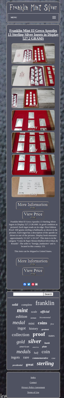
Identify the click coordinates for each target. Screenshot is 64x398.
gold (21, 341)
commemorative (40, 358)
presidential (18, 365)
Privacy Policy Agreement (33, 387)
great (29, 364)
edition (21, 316)
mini (31, 323)
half (36, 352)
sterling (45, 363)
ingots (15, 357)
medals (24, 351)
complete (26, 304)
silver (34, 341)
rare (26, 357)
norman (33, 318)
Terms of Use (33, 392)
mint (22, 310)
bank (47, 343)
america (36, 347)
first (52, 324)
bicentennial (45, 317)
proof (39, 334)
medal (19, 322)
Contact (33, 382)
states (51, 335)
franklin (44, 303)
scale (34, 311)
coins (42, 323)
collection (21, 334)
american (24, 346)
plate (44, 346)
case (53, 358)
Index (33, 377)
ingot (22, 328)
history (33, 328)
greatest (45, 329)
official (44, 311)
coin (46, 351)
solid (15, 304)
